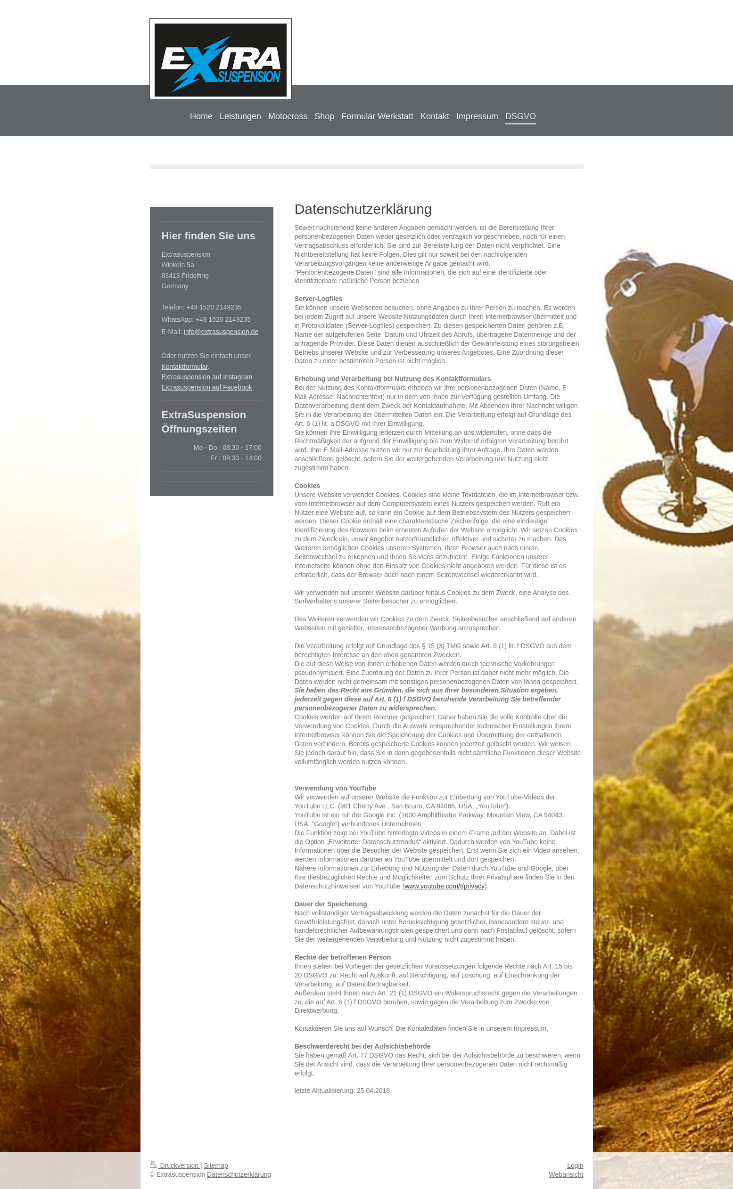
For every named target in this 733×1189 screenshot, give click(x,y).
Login (575, 1165)
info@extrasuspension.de (221, 331)
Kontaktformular (185, 366)
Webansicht (566, 1174)
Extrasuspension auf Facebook (207, 387)
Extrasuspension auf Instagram (207, 377)
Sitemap (216, 1165)
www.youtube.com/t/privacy (444, 886)
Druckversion (175, 1165)
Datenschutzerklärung (239, 1174)
